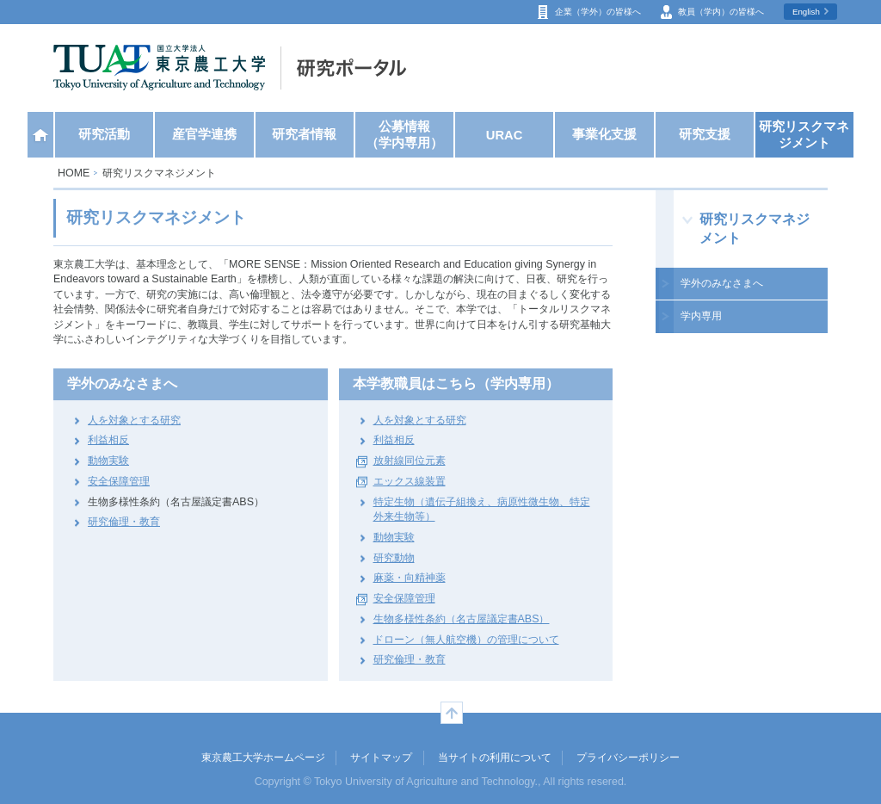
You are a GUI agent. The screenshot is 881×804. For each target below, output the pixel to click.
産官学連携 (204, 134)
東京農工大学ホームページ (263, 757)
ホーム (40, 135)
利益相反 (108, 440)
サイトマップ (381, 757)
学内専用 (701, 316)
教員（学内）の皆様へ (721, 11)
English (806, 11)
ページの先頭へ (451, 712)
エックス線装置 (409, 481)
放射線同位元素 (409, 461)
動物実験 (108, 461)
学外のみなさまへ (722, 283)
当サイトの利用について (494, 757)
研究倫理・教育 (124, 522)
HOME (73, 173)
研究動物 (394, 558)
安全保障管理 (119, 481)
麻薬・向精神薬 (409, 578)
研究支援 (704, 134)
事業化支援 (604, 134)
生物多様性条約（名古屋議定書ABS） (461, 619)
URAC (504, 135)
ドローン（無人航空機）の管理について (466, 640)
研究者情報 (304, 134)
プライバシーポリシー (628, 757)
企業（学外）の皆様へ (598, 11)
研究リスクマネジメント (804, 135)
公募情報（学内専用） (404, 135)
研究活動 (104, 134)
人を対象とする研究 (134, 420)
